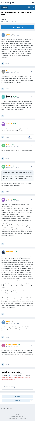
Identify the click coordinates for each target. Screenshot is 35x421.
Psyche (9, 96)
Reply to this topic (17, 27)
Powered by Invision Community (17, 418)
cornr (4, 19)
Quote (7, 63)
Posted (12, 36)
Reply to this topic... (10, 387)
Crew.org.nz (7, 2)
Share (17, 396)
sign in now (10, 375)
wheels (25, 172)
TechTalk (13, 21)
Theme (17, 414)
